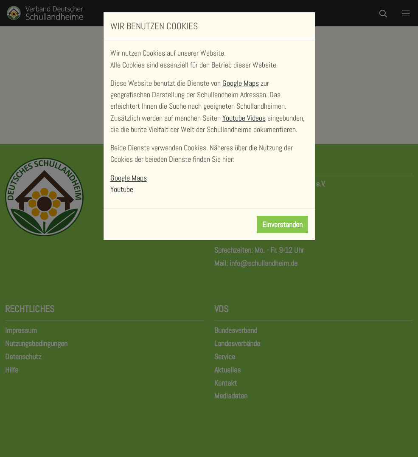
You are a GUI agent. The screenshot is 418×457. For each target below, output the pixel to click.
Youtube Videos (244, 118)
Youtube (121, 189)
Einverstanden (282, 224)
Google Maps (240, 83)
